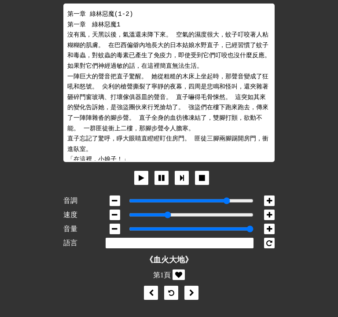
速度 (70, 214)
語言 (70, 243)
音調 (70, 200)
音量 (70, 228)
